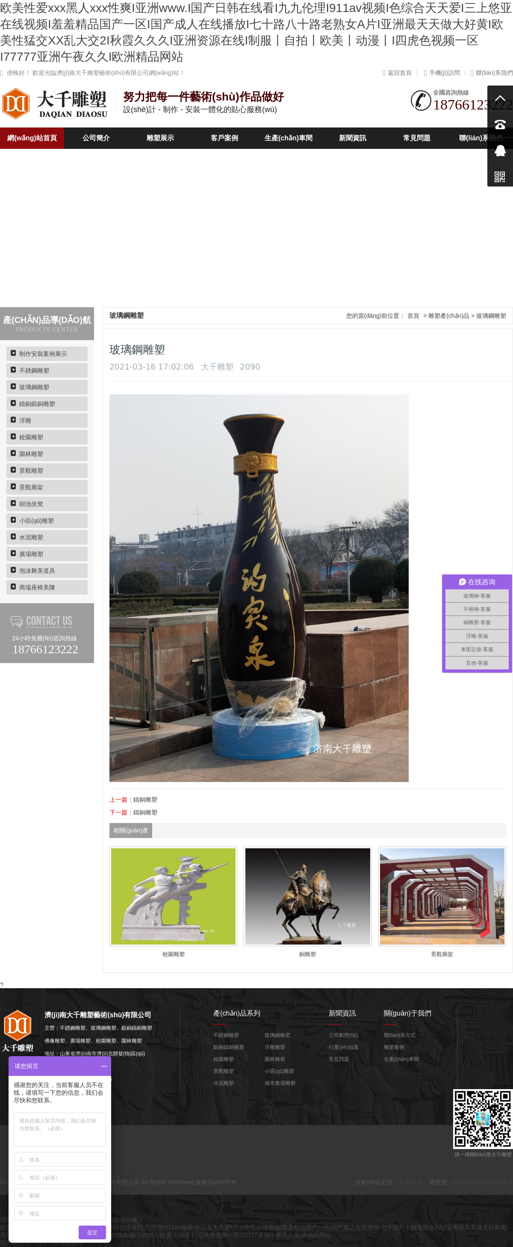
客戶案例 (224, 138)
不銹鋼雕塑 (34, 370)
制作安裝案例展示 (43, 353)
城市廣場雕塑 (280, 1083)
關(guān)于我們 (407, 1013)
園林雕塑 (31, 453)
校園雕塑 (31, 437)
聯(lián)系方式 (400, 1035)
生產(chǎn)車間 (289, 138)
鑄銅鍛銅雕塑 (37, 403)
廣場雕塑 (31, 554)
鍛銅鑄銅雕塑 (228, 1047)
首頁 (413, 315)
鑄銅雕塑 (145, 799)
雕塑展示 (160, 138)
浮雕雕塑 (275, 1047)
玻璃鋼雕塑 (34, 387)
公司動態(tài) (343, 1035)
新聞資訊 (352, 138)
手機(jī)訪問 (442, 72)
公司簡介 (96, 138)
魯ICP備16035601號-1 (483, 1182)
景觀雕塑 (31, 470)
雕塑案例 (394, 1047)
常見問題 (416, 138)
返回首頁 (397, 72)
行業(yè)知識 (343, 1047)
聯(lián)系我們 (492, 72)
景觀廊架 (31, 487)
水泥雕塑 (31, 537)
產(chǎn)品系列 (236, 1013)
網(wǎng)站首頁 (32, 138)
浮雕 (25, 420)
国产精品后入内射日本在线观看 (42, 1242)
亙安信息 (410, 1182)
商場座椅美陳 (37, 587)
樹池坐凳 (31, 504)
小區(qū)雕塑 (36, 520)
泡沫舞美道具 (37, 570)
